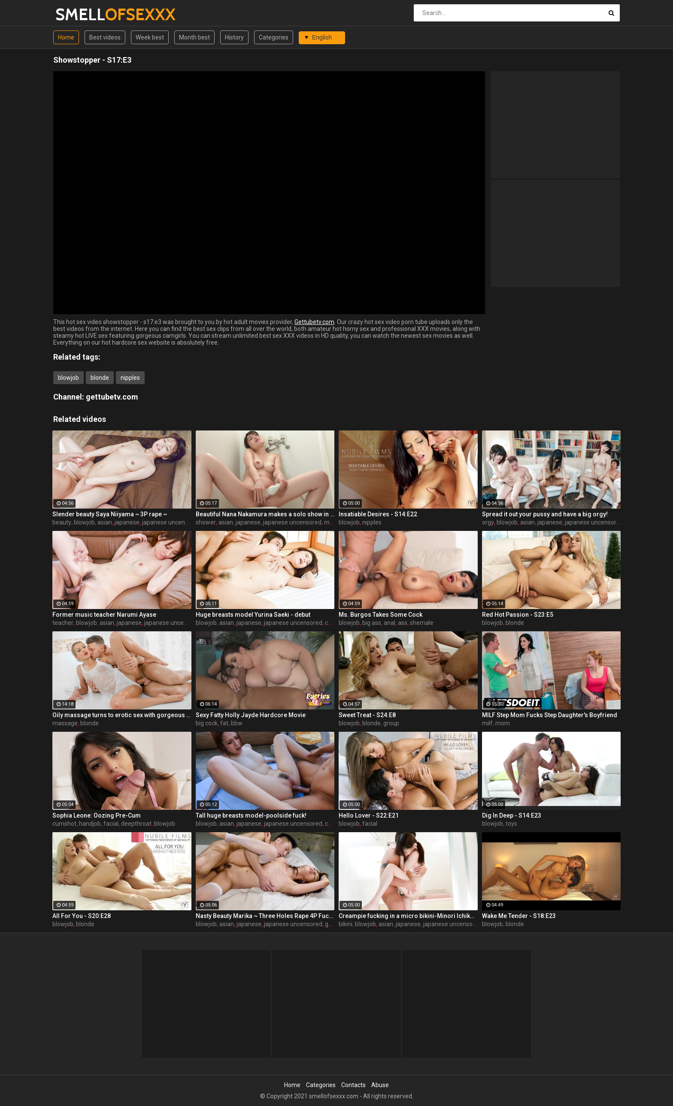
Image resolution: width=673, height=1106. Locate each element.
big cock (207, 723)
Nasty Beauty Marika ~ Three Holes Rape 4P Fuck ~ (265, 915)
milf (329, 522)
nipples (130, 377)
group (391, 723)
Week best (150, 37)
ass (402, 622)
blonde (100, 377)
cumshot (64, 823)
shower (206, 522)
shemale (422, 622)
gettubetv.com (112, 396)
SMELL (77, 14)
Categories (273, 37)
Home (66, 37)
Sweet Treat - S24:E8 (367, 715)
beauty (61, 522)
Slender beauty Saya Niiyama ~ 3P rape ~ (109, 514)
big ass (371, 622)
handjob (90, 823)
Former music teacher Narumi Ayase (104, 614)
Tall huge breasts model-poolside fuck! (251, 815)
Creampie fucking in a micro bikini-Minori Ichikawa (408, 915)
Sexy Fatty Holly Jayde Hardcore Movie (251, 715)
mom (502, 723)
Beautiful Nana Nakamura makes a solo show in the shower (265, 514)
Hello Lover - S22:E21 (369, 815)
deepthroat (136, 823)
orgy (488, 522)
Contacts (353, 1085)
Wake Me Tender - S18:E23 (519, 915)
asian (104, 522)
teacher (62, 622)
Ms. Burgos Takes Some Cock (380, 614)
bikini (345, 924)
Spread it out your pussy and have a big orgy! (545, 514)
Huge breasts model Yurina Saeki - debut (253, 614)
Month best (194, 37)
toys (511, 823)
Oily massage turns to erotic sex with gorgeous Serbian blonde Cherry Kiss (121, 715)
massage (65, 723)
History (234, 37)
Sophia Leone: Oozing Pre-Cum (96, 815)
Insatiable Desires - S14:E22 (378, 514)
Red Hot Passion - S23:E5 (517, 614)
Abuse (380, 1085)
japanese (127, 522)
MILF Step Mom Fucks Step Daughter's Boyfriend (549, 715)
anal (389, 622)
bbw (237, 723)
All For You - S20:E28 (81, 915)
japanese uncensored (171, 522)
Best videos (105, 37)
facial (110, 823)
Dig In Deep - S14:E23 (511, 815)
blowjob (68, 377)
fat (224, 723)
